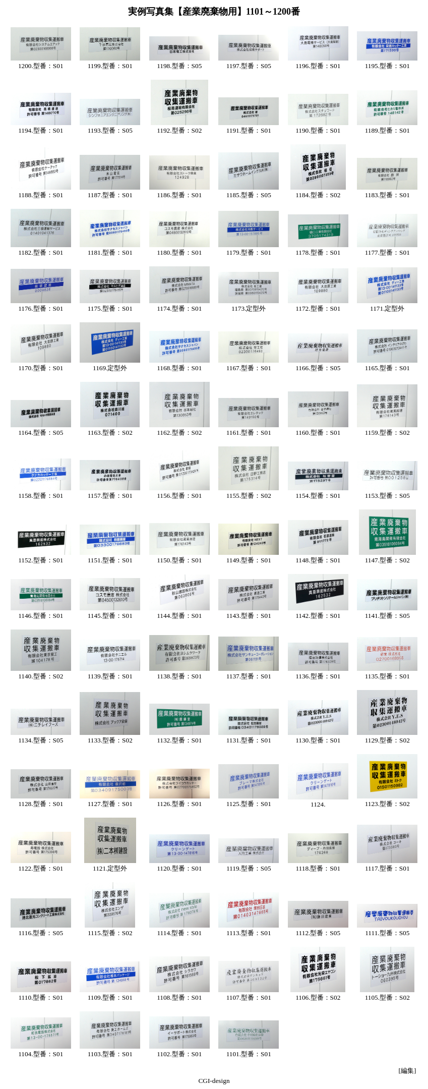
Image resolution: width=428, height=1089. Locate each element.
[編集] (407, 1070)
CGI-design (213, 1080)
